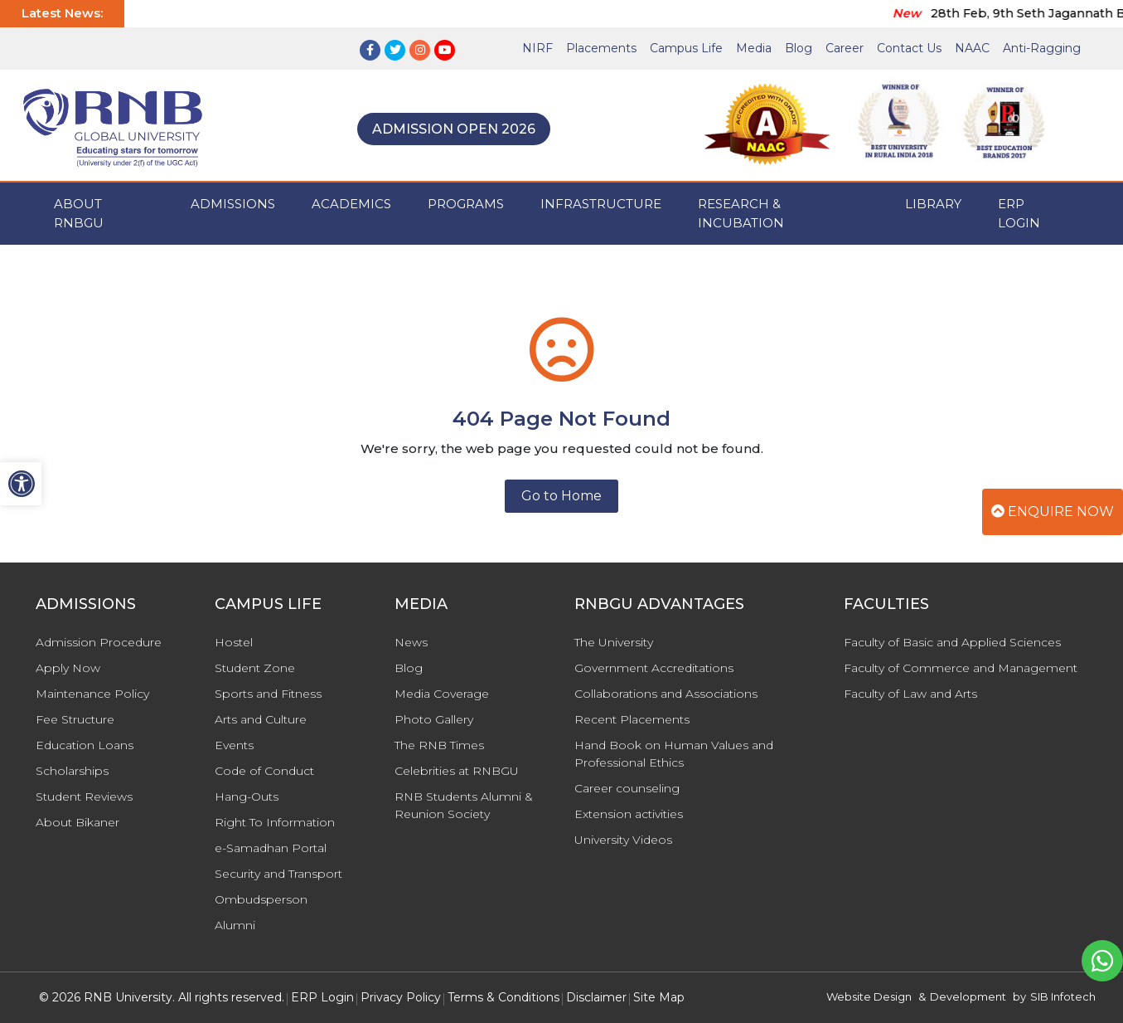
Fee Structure (75, 719)
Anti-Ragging (1042, 48)
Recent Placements (632, 719)
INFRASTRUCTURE (600, 204)
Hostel (234, 642)
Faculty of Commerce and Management (960, 667)
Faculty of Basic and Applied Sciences (952, 642)
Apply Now (68, 667)
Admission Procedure (99, 642)
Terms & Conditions (503, 997)
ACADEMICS (351, 204)
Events (234, 745)
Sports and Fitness (268, 693)
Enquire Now (1052, 511)
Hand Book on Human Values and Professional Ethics (673, 754)
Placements (601, 48)
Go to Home (561, 496)
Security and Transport (278, 873)
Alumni (235, 925)
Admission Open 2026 (453, 129)
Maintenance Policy (92, 693)
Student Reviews (84, 796)
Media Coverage (442, 693)
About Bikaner (77, 822)
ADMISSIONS (233, 204)
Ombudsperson (261, 899)
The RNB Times (439, 745)
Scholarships (72, 770)
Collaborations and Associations (666, 693)
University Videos (623, 839)
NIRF (537, 48)
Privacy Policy (401, 997)
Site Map (659, 997)
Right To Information (275, 822)
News (411, 642)
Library (933, 204)
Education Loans (84, 745)
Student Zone (255, 667)
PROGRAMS (466, 204)
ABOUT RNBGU (79, 213)
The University (613, 642)
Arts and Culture (261, 719)
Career (844, 48)
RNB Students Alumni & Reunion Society (464, 805)
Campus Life (686, 48)
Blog (798, 48)
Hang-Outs (246, 796)
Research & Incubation (741, 213)
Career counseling (627, 788)
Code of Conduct (264, 770)
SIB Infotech (1063, 996)
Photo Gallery (434, 719)
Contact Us (909, 48)
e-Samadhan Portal (271, 847)
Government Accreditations (653, 667)
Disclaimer (596, 997)
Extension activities (628, 813)
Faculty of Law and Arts (910, 693)
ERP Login (1019, 213)
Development (968, 996)
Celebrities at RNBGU (457, 770)
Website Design (869, 996)
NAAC (972, 48)
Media (754, 48)
